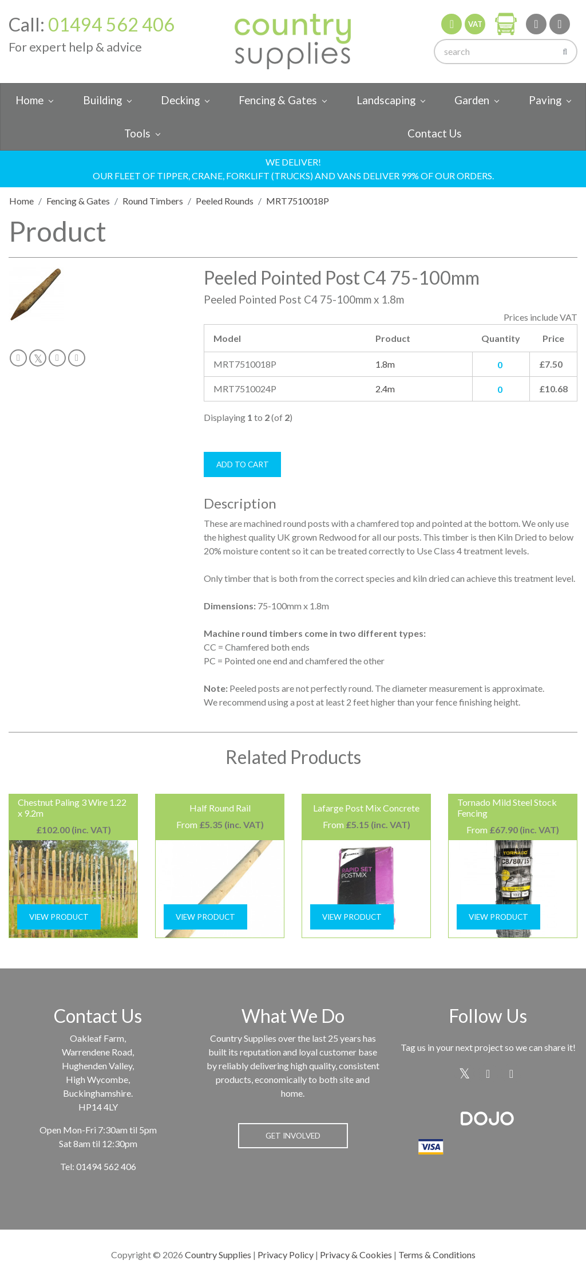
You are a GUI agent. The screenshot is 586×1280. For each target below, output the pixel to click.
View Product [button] (59, 916)
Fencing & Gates (278, 100)
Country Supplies (218, 1254)
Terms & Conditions (437, 1254)
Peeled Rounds (225, 200)
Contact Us (434, 133)
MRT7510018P (297, 200)
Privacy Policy (286, 1254)
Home (29, 100)
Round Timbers (152, 200)
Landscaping (386, 100)
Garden (471, 100)
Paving (545, 100)
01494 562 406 (111, 24)
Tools (137, 133)
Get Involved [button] (293, 1135)
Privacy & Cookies (356, 1254)
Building (102, 100)
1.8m (385, 364)
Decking (180, 100)
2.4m (385, 388)
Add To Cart (242, 464)
